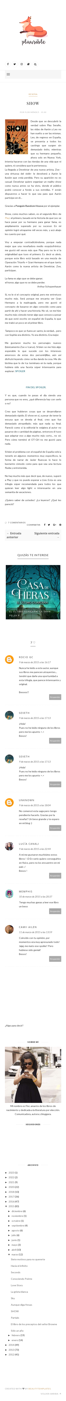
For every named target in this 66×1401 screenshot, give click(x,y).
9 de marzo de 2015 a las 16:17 (35, 662)
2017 (11, 1196)
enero (15, 1340)
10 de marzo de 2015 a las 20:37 (35, 896)
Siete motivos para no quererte (28, 1259)
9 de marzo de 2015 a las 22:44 (35, 848)
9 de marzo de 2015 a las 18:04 (35, 805)
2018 (11, 1191)
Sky (13, 1298)
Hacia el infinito (19, 1265)
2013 (11, 1349)
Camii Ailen (28, 927)
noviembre (17, 1215)
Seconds (15, 1272)
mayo (14, 1244)
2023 (11, 1172)
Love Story (17, 1285)
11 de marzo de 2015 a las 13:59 (35, 932)
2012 (11, 1354)
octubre (16, 1220)
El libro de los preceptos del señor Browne (34, 1324)
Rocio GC (26, 657)
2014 (11, 1344)
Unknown (26, 800)
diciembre (17, 1211)
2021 (11, 1182)
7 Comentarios (17, 522)
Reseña (33, 94)
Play (7, 217)
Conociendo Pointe (21, 1278)
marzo (15, 1254)
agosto (15, 1230)
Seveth (24, 713)
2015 (11, 1206)
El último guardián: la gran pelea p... (30, 613)
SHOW (15, 1311)
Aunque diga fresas (21, 1304)
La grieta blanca (19, 1291)
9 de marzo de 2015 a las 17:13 (35, 717)
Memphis (26, 891)
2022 (11, 1177)
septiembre (18, 1225)
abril (14, 1249)
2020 (11, 1186)
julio (14, 1235)
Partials (15, 1317)
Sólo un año (17, 1330)
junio (14, 1240)
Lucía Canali (29, 843)
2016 (11, 1201)
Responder (55, 697)
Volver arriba (51, 1393)
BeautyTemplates (40, 1388)
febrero (16, 1335)
